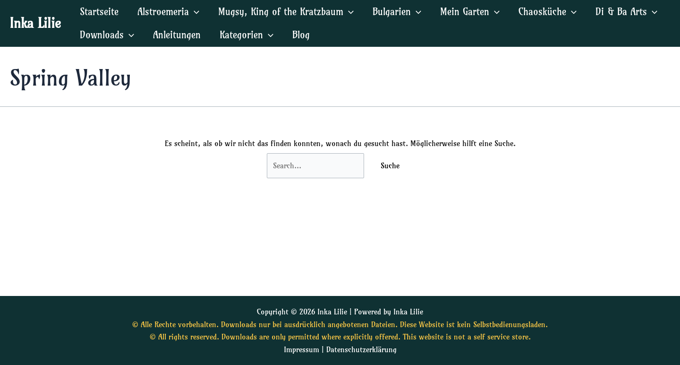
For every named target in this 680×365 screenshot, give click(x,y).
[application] (194, 11)
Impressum (301, 349)
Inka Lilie (35, 23)
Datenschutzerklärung (361, 349)
